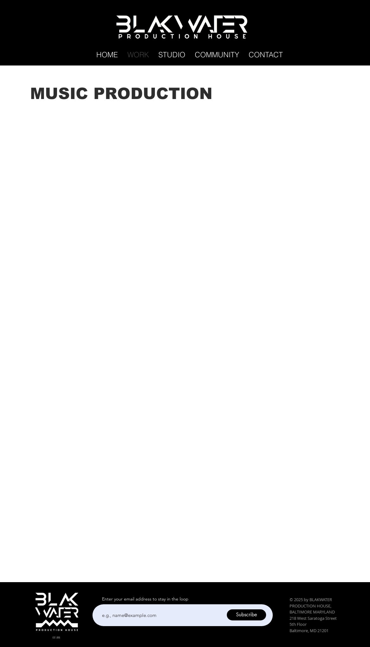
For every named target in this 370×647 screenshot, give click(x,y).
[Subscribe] (246, 614)
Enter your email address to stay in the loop (145, 599)
